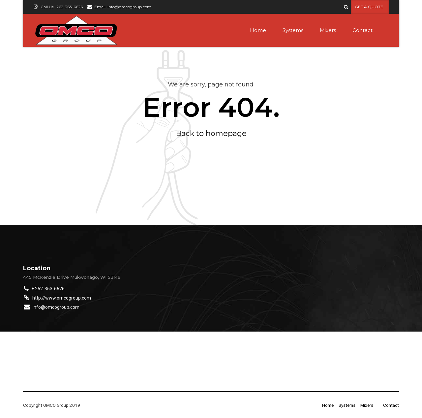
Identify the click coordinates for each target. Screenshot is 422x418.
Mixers (328, 30)
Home (258, 30)
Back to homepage (211, 133)
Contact (362, 30)
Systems (293, 30)
